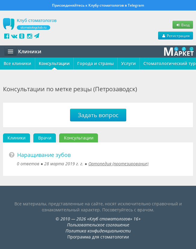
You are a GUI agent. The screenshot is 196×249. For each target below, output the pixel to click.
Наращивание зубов (44, 154)
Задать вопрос (98, 115)
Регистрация (175, 35)
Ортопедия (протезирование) (118, 164)
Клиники (17, 138)
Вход (183, 24)
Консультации (54, 63)
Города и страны (95, 63)
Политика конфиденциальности (98, 231)
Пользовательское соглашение (98, 225)
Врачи (44, 138)
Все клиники (17, 63)
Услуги (128, 63)
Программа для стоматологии (98, 237)
